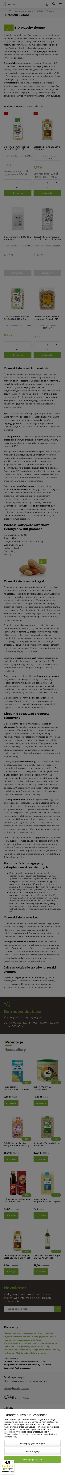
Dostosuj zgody (32, 1451)
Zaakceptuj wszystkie (32, 1459)
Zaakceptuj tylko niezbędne (32, 1443)
